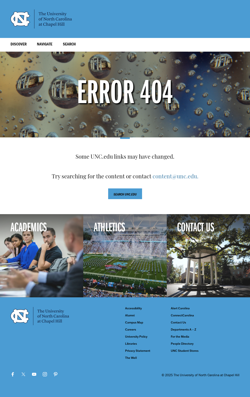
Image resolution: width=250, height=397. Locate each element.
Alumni (130, 315)
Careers (130, 329)
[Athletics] (125, 255)
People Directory (182, 343)
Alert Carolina (180, 308)
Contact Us (178, 322)
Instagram (45, 374)
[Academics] (41, 255)
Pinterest (55, 374)
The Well (131, 357)
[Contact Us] (208, 255)
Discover (19, 44)
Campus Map (134, 322)
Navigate (44, 44)
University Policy (136, 336)
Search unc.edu (125, 194)
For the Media (180, 336)
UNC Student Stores (184, 350)
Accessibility (133, 308)
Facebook (13, 374)
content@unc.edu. (175, 177)
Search (69, 44)
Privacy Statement (137, 350)
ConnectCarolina (182, 315)
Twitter (23, 374)
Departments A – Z (183, 329)
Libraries (131, 343)
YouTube (34, 374)
